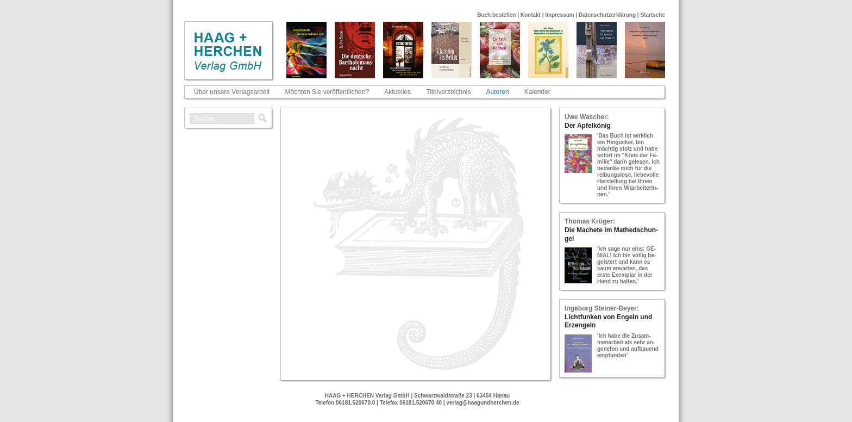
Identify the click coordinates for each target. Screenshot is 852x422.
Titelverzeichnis (448, 92)
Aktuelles (397, 92)
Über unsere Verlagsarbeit (232, 92)
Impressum (559, 15)
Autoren (497, 92)
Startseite (652, 15)
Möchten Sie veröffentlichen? (327, 92)
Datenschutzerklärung (607, 15)
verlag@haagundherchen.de (482, 403)
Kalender (537, 92)
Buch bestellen (496, 15)
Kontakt (531, 15)
